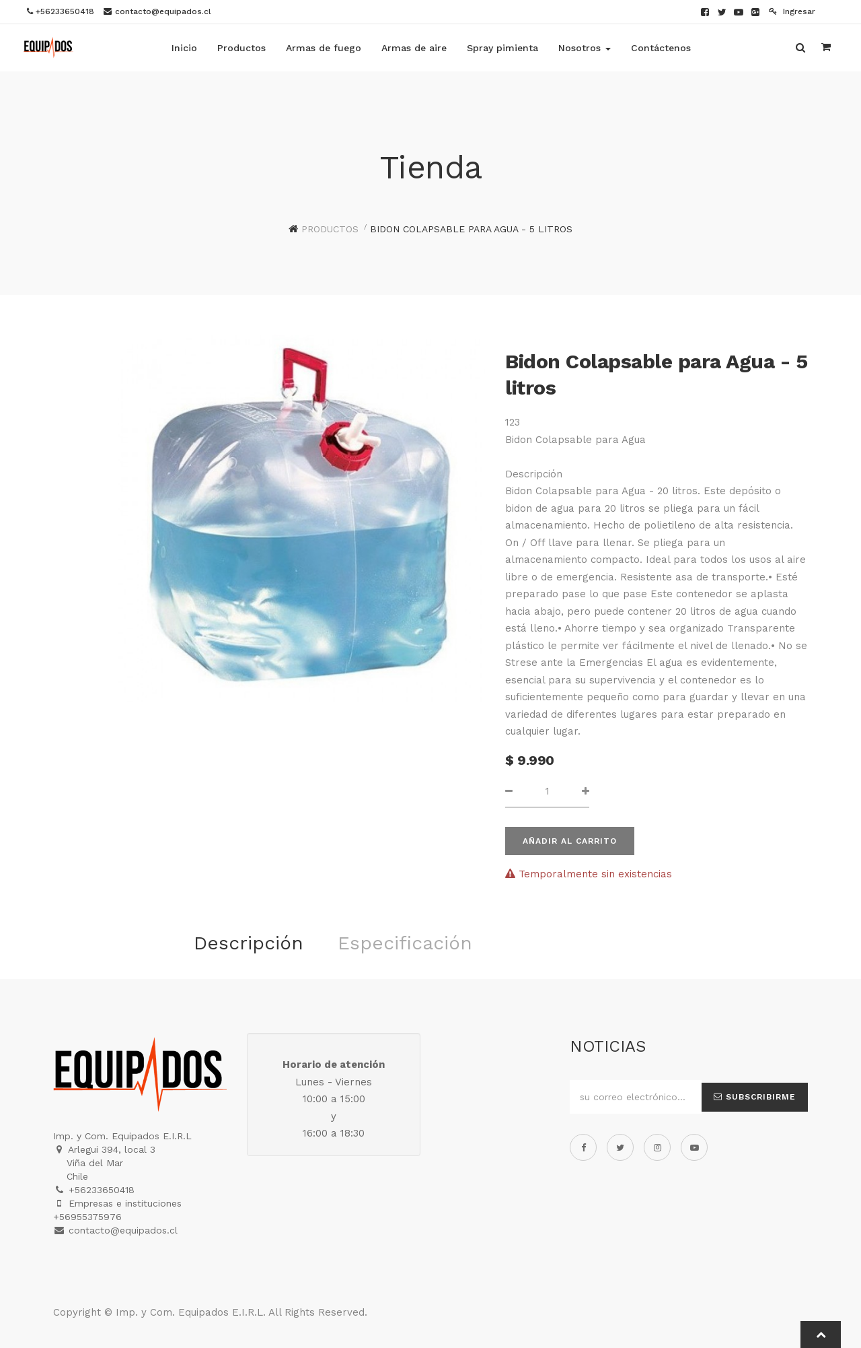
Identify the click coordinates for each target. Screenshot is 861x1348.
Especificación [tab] (405, 943)
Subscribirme (755, 1097)
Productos (330, 229)
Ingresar (792, 11)
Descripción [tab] (248, 943)
